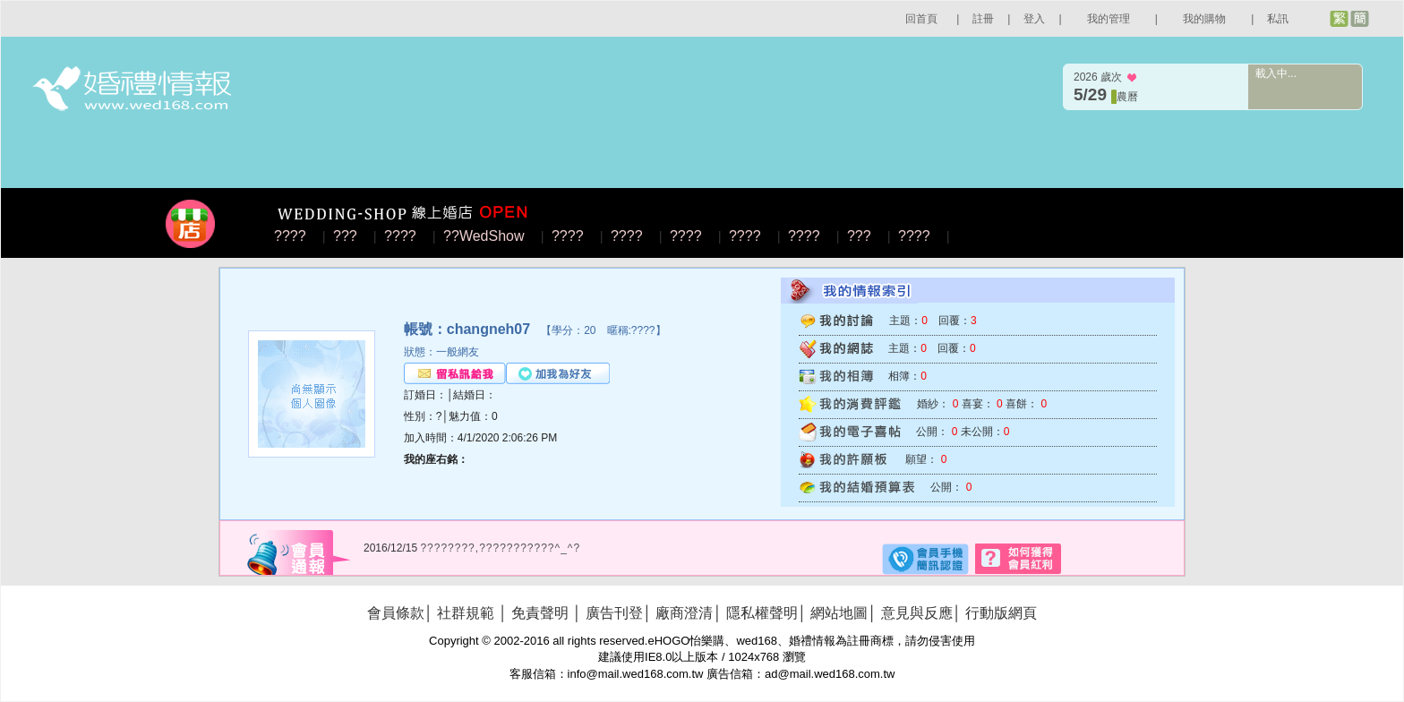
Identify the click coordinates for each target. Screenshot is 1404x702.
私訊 (1277, 19)
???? (290, 236)
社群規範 (465, 613)
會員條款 (395, 613)
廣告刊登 (614, 613)
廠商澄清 (684, 613)
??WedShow (483, 236)
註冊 (983, 19)
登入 (1034, 19)
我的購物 (1204, 19)
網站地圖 (839, 613)
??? (345, 236)
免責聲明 (540, 613)
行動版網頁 (1001, 613)
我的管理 (1108, 19)
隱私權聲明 (762, 613)
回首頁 (921, 19)
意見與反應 (917, 613)
